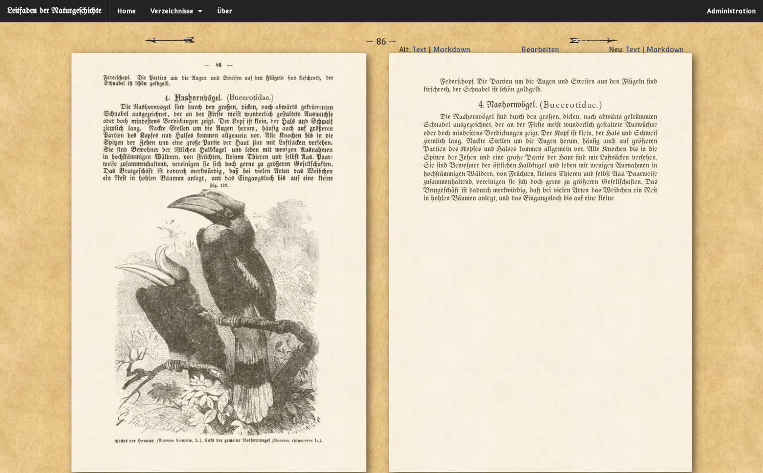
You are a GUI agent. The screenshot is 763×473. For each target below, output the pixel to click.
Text (419, 50)
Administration (731, 11)
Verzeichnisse (171, 11)
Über (224, 11)
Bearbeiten (540, 50)
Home (126, 11)
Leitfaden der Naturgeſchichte (54, 11)
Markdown (451, 50)
